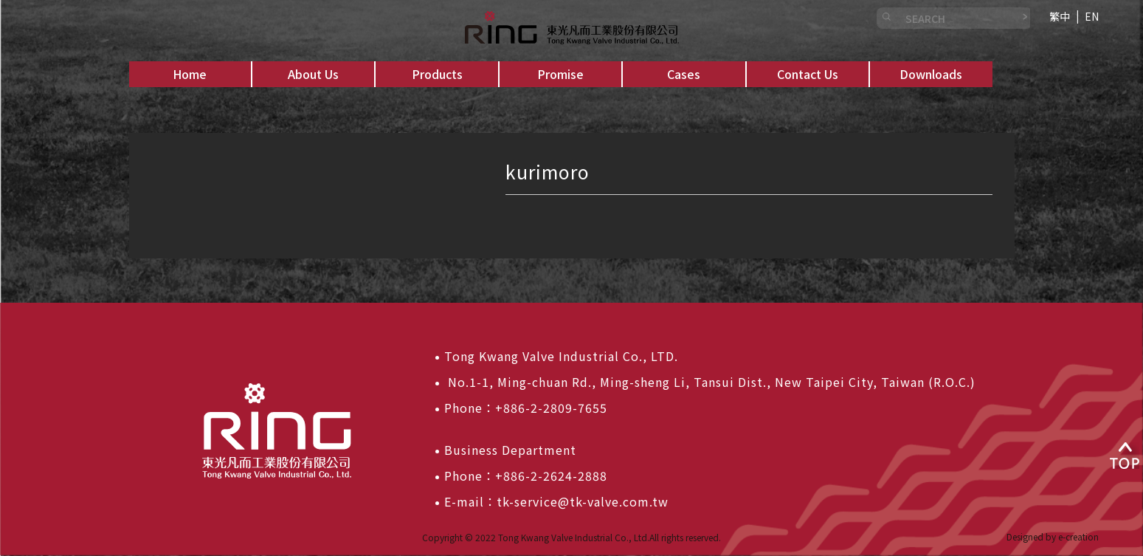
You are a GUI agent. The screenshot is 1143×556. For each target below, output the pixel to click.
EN (1092, 16)
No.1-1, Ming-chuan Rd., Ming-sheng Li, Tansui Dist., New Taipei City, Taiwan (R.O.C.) (709, 382)
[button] (313, 74)
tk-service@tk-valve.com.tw (583, 501)
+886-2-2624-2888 (551, 475)
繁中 (1059, 16)
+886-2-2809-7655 (551, 407)
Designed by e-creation (1052, 536)
